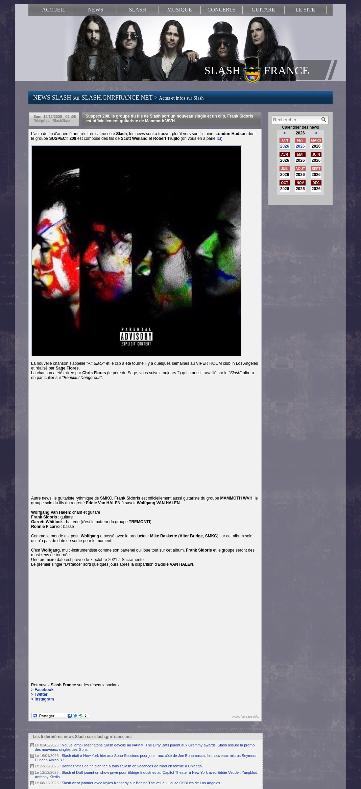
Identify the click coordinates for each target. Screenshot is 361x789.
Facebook (43, 689)
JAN (284, 140)
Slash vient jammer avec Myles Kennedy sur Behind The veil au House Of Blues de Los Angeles (141, 783)
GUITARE (263, 9)
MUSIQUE (179, 9)
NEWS (95, 9)
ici (219, 138)
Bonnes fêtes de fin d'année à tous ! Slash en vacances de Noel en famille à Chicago (132, 766)
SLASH (137, 9)
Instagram (44, 699)
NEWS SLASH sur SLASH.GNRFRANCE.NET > (118, 97)
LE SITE (305, 9)
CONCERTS (222, 9)
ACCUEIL (53, 9)
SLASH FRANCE (256, 70)
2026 (284, 146)
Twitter (40, 694)
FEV (300, 140)
